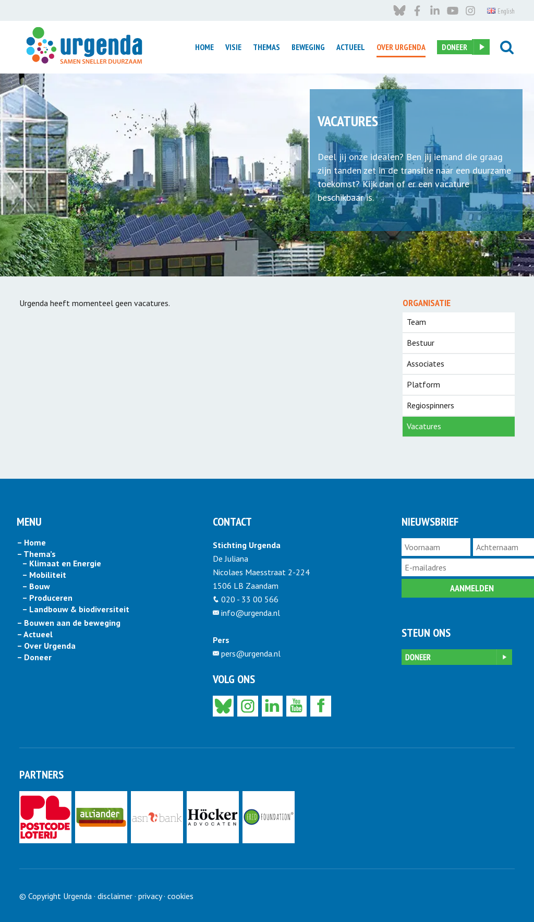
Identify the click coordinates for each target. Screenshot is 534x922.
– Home (31, 543)
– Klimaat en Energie (61, 563)
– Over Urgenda (46, 646)
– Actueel (35, 634)
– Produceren (47, 598)
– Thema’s (36, 554)
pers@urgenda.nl (251, 653)
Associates (425, 363)
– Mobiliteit (44, 575)
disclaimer (115, 896)
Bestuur (420, 342)
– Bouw (36, 586)
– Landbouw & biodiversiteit (75, 609)
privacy (150, 896)
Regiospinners (430, 405)
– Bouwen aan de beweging (68, 623)
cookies (180, 896)
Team (416, 322)
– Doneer (34, 657)
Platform (423, 384)
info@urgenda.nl (250, 613)
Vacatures (424, 426)
